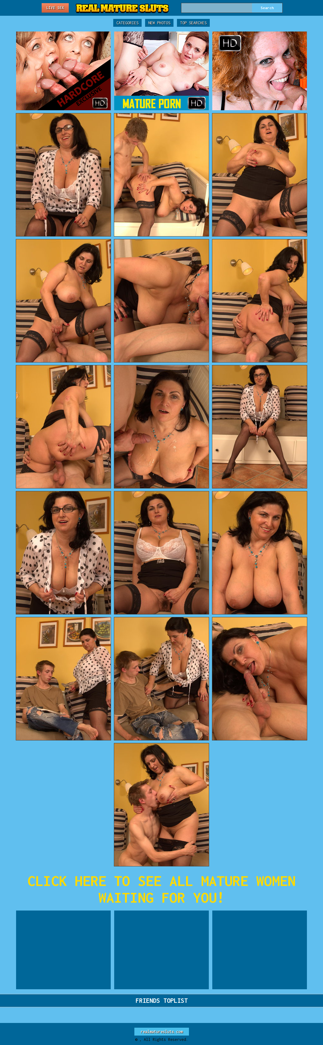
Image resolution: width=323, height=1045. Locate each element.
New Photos (159, 22)
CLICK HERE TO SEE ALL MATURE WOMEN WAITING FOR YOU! (161, 889)
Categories (127, 22)
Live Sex (55, 7)
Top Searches (193, 22)
